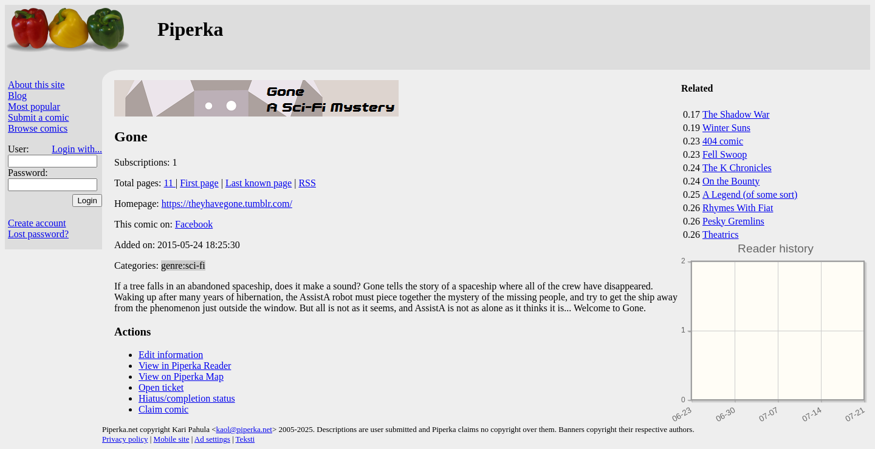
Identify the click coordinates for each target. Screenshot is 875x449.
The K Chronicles (737, 168)
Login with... (77, 149)
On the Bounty (731, 181)
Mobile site (172, 439)
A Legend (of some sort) (749, 194)
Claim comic (163, 409)
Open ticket (161, 387)
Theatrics (720, 234)
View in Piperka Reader (185, 365)
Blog (17, 95)
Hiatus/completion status (187, 398)
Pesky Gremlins (733, 221)
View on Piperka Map (181, 376)
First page (199, 183)
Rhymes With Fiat (737, 208)
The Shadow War (735, 114)
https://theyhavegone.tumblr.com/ (227, 203)
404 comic (722, 141)
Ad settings (212, 439)
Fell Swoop (724, 154)
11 (170, 183)
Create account (37, 223)
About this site (36, 84)
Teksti (245, 439)
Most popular (34, 106)
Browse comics (37, 128)
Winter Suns (726, 128)
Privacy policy (125, 439)
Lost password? (38, 234)
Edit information (171, 354)
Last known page (258, 183)
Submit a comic (38, 117)
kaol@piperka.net (244, 429)
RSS (306, 183)
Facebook (194, 224)
